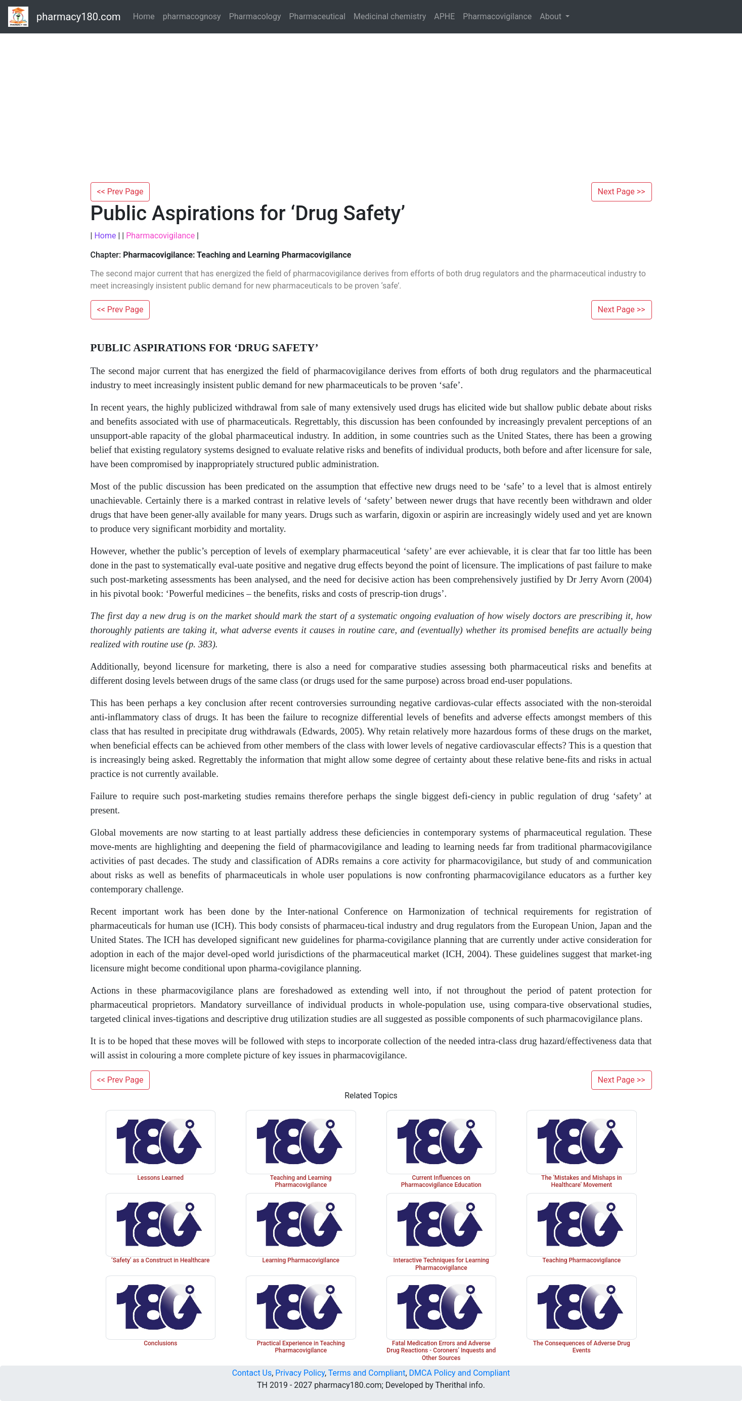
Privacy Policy (300, 1373)
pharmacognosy (192, 16)
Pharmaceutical (317, 16)
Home (144, 16)
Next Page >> (621, 191)
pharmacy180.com (78, 17)
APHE (444, 16)
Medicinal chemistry (390, 16)
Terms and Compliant (367, 1373)
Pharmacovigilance (497, 16)
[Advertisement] (371, 106)
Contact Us (252, 1373)
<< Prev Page (120, 191)
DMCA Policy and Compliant (459, 1373)
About (551, 16)
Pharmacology (255, 16)
